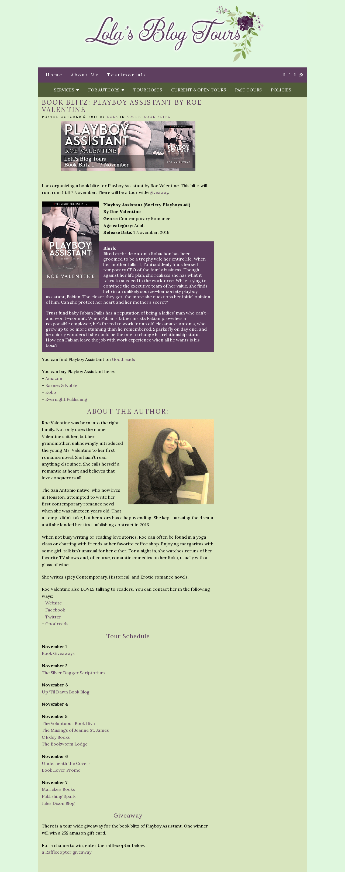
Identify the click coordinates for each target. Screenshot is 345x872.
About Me (85, 74)
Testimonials (127, 74)
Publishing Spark (58, 796)
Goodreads (123, 359)
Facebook (55, 610)
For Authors (106, 90)
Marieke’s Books (58, 789)
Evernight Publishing (66, 399)
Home (54, 74)
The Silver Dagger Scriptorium (73, 672)
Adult (133, 117)
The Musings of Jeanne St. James (75, 730)
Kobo (50, 392)
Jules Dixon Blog (58, 803)
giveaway (159, 192)
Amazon (53, 378)
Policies (281, 90)
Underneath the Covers (66, 763)
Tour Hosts (147, 90)
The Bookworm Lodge (65, 744)
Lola (112, 117)
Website (53, 603)
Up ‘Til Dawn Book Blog (65, 692)
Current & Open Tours (198, 90)
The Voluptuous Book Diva (68, 723)
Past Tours (248, 90)
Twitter (53, 617)
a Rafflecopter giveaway (66, 852)
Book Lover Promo (61, 770)
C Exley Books (56, 737)
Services (66, 90)
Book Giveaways (58, 653)
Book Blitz (157, 117)
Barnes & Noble (61, 385)
